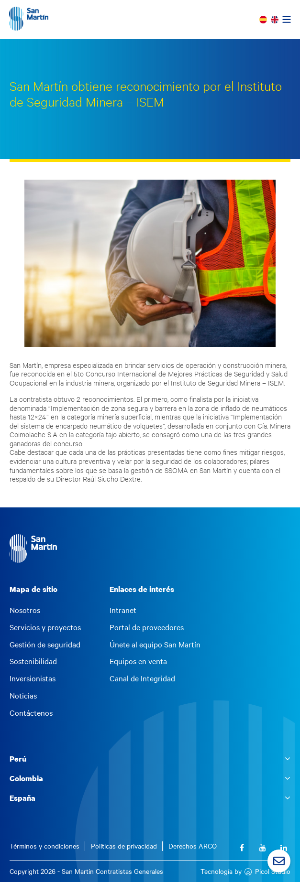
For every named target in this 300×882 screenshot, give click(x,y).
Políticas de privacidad (124, 845)
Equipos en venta (138, 661)
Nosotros (25, 610)
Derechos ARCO (192, 845)
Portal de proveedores (147, 627)
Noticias (23, 695)
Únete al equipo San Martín (155, 644)
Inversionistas (33, 678)
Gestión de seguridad (45, 644)
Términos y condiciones (44, 845)
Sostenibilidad (33, 661)
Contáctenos (31, 713)
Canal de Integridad (142, 678)
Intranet (123, 610)
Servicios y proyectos (45, 627)
